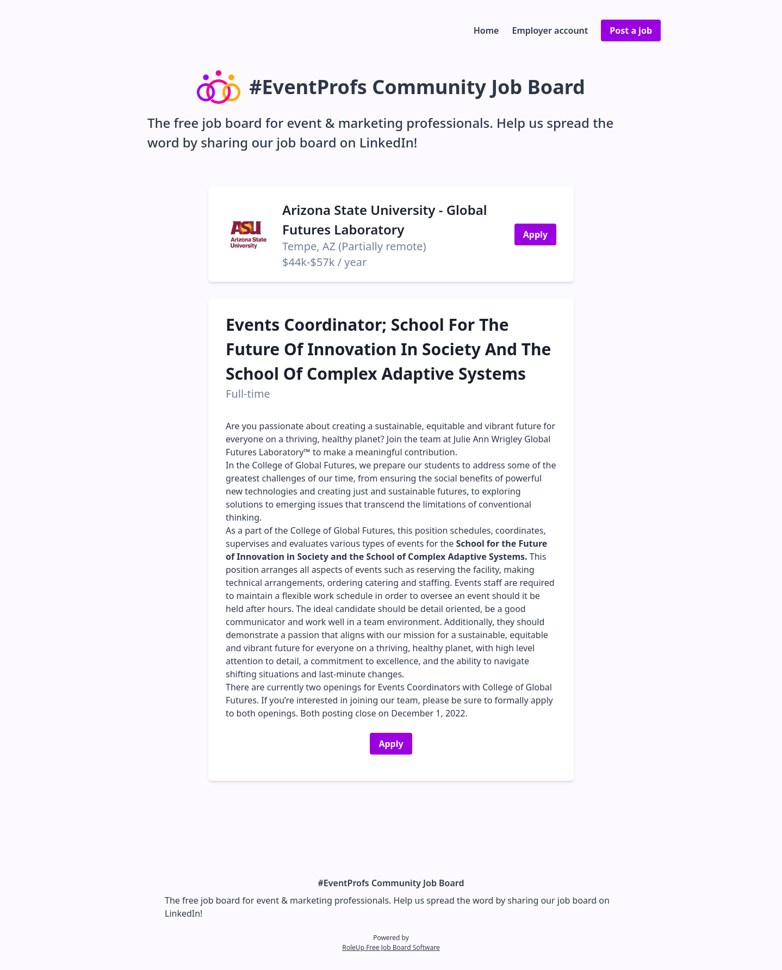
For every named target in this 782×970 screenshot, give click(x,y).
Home (486, 30)
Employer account (550, 30)
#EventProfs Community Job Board (391, 883)
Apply (535, 234)
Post (631, 30)
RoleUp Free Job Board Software (390, 947)
